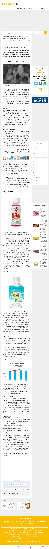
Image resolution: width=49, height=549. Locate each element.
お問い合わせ (30, 8)
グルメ (20, 489)
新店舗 (35, 167)
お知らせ (35, 183)
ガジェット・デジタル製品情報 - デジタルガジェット (14, 536)
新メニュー (36, 164)
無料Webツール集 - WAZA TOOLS (14, 541)
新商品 (28, 489)
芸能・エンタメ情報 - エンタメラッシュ (33, 529)
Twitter (36, 85)
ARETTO (36, 175)
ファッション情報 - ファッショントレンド (32, 531)
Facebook (40, 85)
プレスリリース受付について (41, 8)
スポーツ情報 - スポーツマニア (26, 532)
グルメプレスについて (21, 8)
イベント (35, 153)
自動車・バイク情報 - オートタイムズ (34, 534)
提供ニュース (36, 173)
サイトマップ (33, 523)
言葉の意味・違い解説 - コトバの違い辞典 (34, 541)
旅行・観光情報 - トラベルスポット (15, 534)
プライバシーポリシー (22, 522)
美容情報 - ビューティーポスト (10, 532)
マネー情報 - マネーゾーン (41, 532)
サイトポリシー (33, 522)
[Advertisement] (24, 20)
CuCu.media (37, 178)
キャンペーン (36, 156)
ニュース (35, 170)
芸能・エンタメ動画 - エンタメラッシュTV (38, 536)
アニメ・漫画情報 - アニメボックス (15, 529)
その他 (35, 180)
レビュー (35, 147)
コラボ (24, 489)
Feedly (44, 85)
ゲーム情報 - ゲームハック (14, 531)
